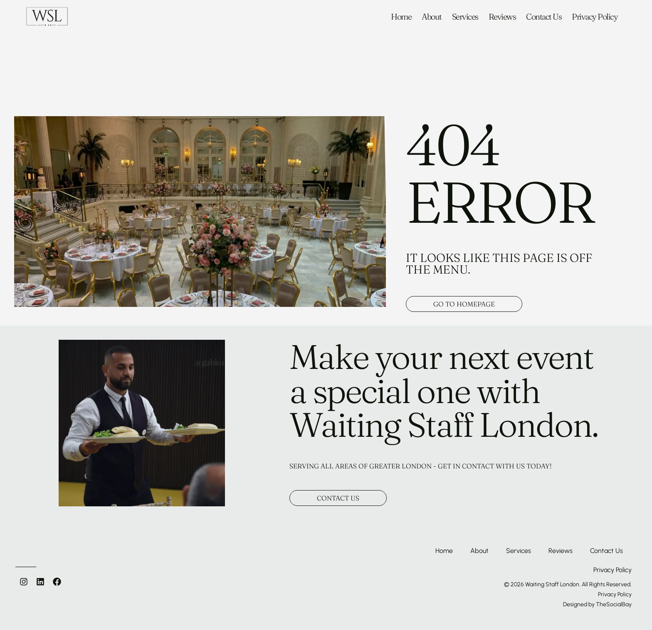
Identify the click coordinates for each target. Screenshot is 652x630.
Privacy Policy (594, 16)
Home (401, 16)
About (432, 16)
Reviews (502, 16)
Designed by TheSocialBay (597, 604)
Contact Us (543, 16)
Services (465, 16)
